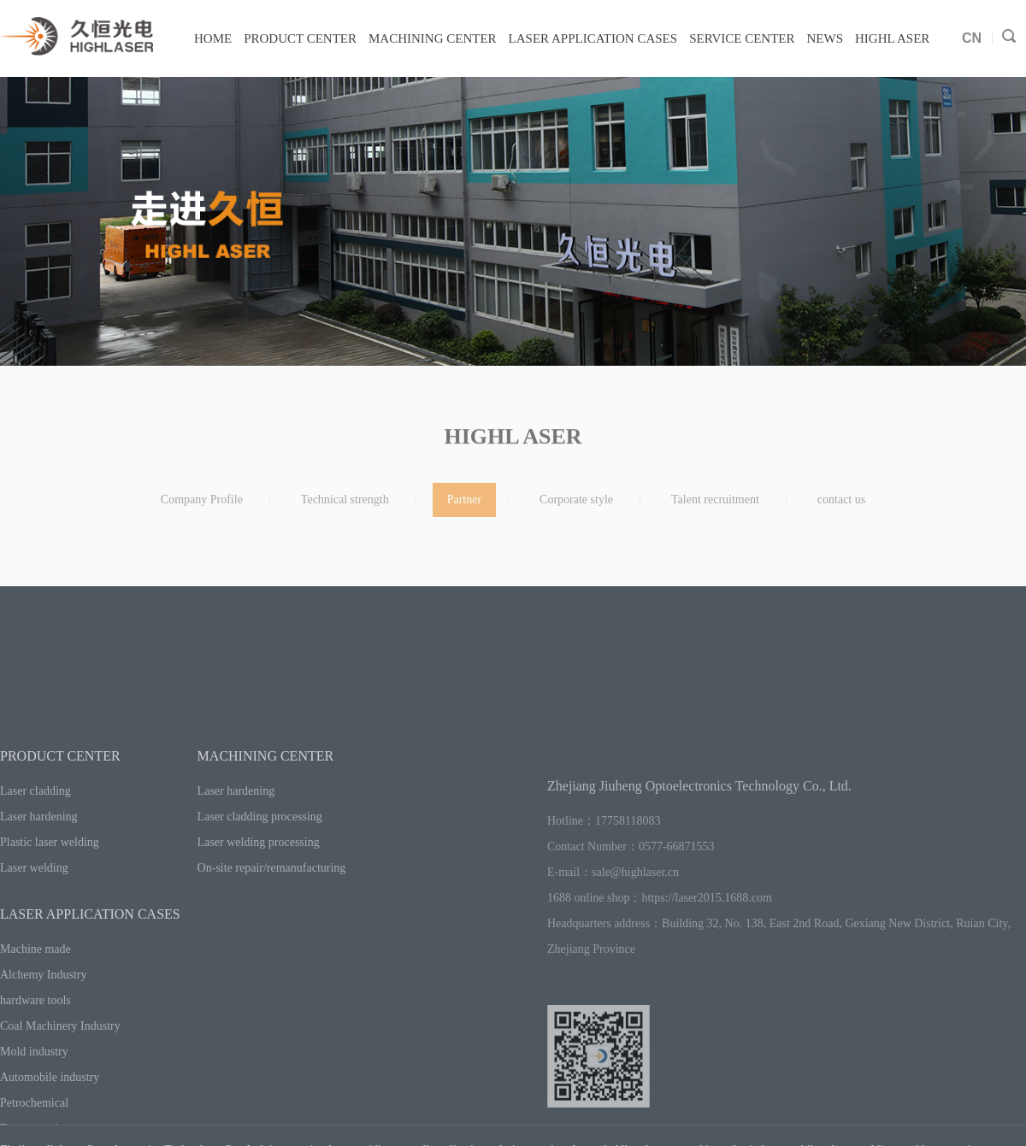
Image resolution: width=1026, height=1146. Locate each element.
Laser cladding (35, 861)
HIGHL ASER (892, 38)
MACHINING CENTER (433, 38)
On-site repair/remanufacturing (272, 938)
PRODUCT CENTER (300, 38)
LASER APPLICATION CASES (593, 38)
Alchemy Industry (43, 1045)
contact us (841, 506)
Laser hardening (39, 887)
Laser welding (34, 938)
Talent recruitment (715, 506)
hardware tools (35, 1071)
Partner (464, 506)
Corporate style (576, 506)
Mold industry (34, 1122)
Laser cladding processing (260, 887)
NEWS (825, 38)
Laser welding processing (259, 913)
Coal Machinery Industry (60, 1096)
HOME (213, 38)
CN (972, 38)
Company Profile (202, 506)
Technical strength (345, 506)
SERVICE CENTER (741, 38)
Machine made (35, 1020)
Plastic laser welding (49, 913)
